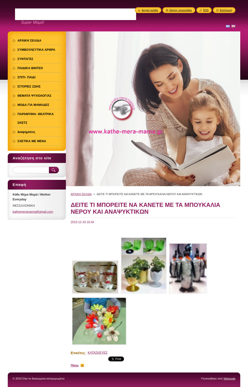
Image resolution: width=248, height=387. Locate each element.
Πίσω (74, 365)
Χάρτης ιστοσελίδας (180, 10)
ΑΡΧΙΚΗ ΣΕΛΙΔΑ (81, 194)
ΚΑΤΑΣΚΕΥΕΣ (98, 352)
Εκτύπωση (226, 10)
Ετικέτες (78, 353)
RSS (206, 10)
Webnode (229, 378)
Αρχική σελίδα (150, 10)
